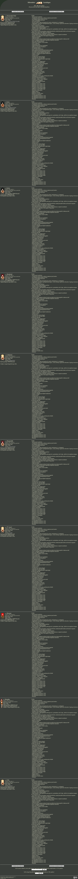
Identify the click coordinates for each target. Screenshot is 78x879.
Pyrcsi (10, 785)
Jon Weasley (12, 446)
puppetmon (12, 360)
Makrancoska (12, 107)
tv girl (10, 532)
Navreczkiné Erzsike (14, 21)
